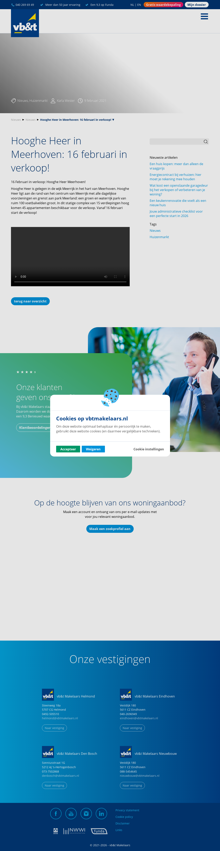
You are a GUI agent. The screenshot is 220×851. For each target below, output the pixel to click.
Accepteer (68, 449)
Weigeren (93, 449)
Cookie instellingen (148, 449)
